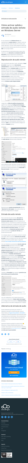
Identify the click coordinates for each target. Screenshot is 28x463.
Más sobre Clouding (6, 436)
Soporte (3, 444)
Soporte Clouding (5, 446)
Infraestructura (4, 426)
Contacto (3, 438)
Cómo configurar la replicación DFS (9, 390)
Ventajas (3, 423)
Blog (2, 440)
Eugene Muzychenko (14, 313)
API (2, 428)
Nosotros (3, 434)
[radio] (10, 342)
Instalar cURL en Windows (7, 392)
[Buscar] (14, 11)
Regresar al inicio (6, 348)
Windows (11, 8)
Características (4, 421)
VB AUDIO (22, 313)
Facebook (2, 334)
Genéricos (17, 8)
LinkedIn (8, 334)
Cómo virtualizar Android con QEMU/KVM (11, 395)
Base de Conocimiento (6, 450)
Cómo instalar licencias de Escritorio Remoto (11, 383)
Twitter (5, 334)
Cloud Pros (3, 448)
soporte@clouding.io (16, 328)
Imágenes (3, 430)
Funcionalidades (5, 424)
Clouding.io (4, 8)
